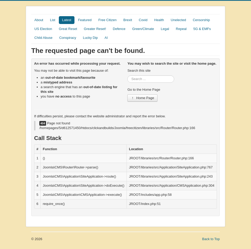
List (52, 20)
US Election (43, 29)
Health (159, 20)
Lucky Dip (90, 38)
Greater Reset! (95, 29)
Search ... (127, 75)
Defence (119, 29)
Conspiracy (67, 38)
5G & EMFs (202, 29)
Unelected (178, 20)
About (38, 20)
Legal (165, 29)
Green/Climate (143, 29)
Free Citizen (107, 20)
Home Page (142, 98)
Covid (143, 20)
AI (106, 38)
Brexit (127, 20)
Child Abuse (43, 38)
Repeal (181, 29)
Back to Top (211, 239)
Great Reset (68, 29)
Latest (66, 20)
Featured (85, 20)
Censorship (201, 20)
